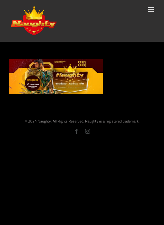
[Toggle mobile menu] (151, 9)
